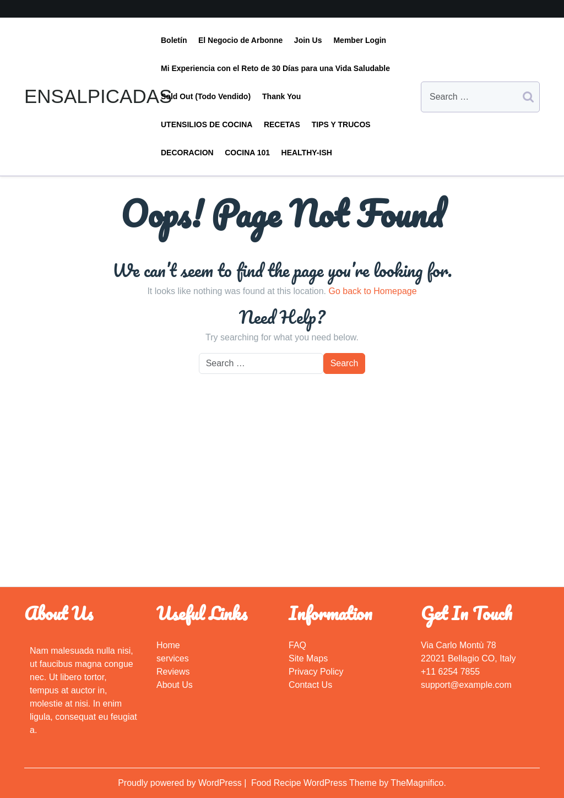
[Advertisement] (282, 504)
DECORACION (187, 152)
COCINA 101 (247, 152)
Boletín (174, 40)
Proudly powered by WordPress (181, 783)
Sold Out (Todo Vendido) (206, 96)
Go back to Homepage (372, 291)
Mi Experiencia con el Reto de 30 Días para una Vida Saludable (275, 68)
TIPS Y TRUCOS (341, 124)
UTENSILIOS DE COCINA (206, 124)
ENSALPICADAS (98, 96)
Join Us (308, 40)
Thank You (281, 96)
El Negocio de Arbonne (240, 40)
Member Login (359, 40)
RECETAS (282, 124)
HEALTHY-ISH (306, 152)
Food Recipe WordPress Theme (315, 783)
